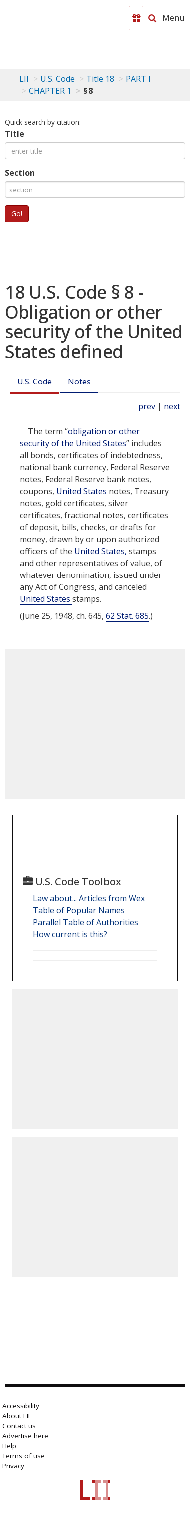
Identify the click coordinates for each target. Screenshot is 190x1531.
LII (24, 78)
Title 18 (100, 78)
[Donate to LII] (136, 18)
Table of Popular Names (79, 910)
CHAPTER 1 (50, 90)
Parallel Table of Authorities (85, 922)
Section (20, 172)
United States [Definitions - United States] (81, 491)
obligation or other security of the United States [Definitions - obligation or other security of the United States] (80, 437)
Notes (79, 381)
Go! (16, 213)
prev (146, 406)
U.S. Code (34, 381)
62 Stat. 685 (127, 615)
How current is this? (70, 934)
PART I (138, 78)
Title (14, 133)
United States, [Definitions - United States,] (99, 551)
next (172, 406)
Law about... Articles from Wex (89, 898)
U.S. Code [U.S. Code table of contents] (57, 78)
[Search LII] (152, 18)
